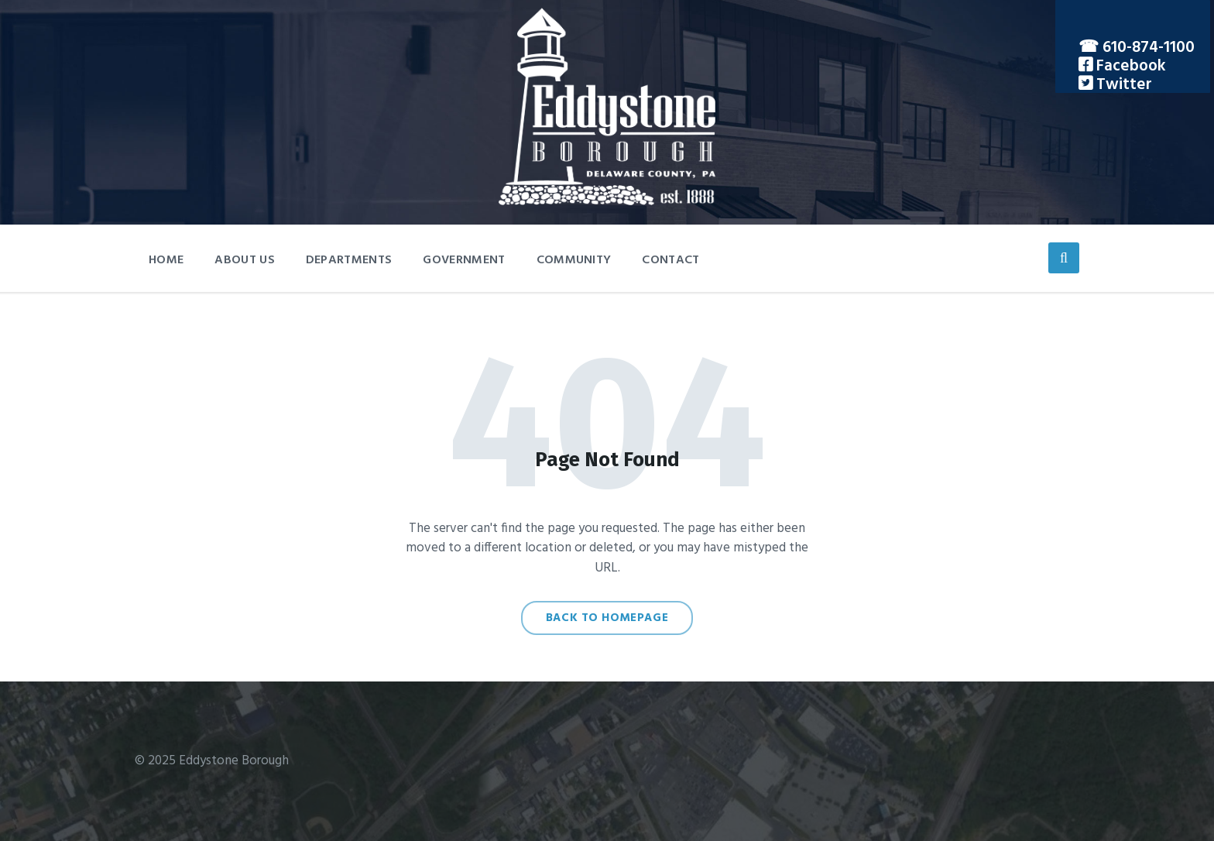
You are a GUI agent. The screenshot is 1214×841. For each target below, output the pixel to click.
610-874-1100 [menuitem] (1149, 47)
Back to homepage (607, 618)
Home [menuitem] (166, 260)
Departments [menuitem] (349, 260)
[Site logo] (607, 201)
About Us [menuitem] (244, 260)
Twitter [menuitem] (1122, 85)
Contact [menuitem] (670, 260)
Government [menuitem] (464, 260)
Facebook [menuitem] (1129, 66)
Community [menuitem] (574, 260)
